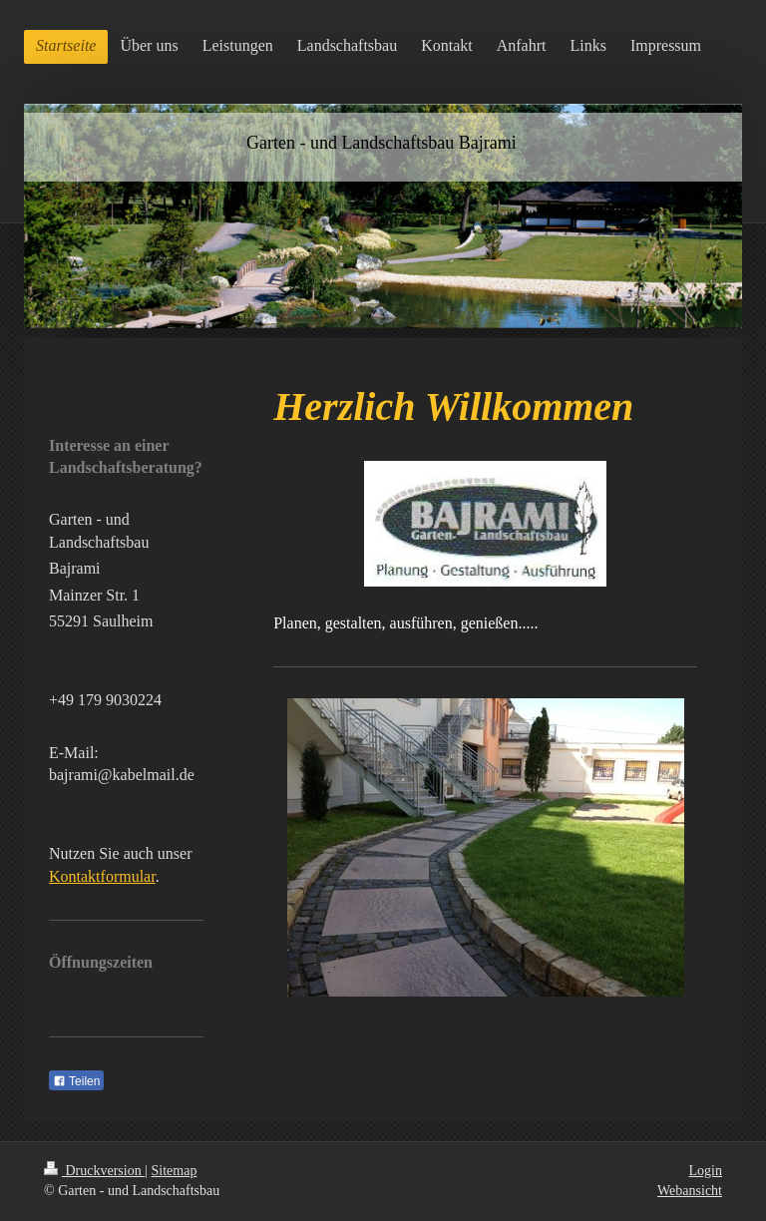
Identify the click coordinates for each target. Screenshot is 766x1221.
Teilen (76, 1081)
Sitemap (174, 1170)
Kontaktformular (102, 876)
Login (705, 1170)
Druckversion (94, 1170)
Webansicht (689, 1190)
